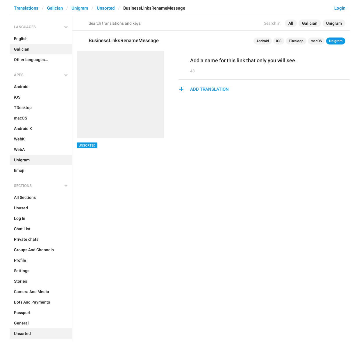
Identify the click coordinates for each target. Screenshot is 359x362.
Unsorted (106, 8)
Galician (55, 8)
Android (262, 41)
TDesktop (296, 41)
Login (339, 8)
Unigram (80, 8)
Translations (26, 8)
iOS (278, 41)
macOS (316, 41)
